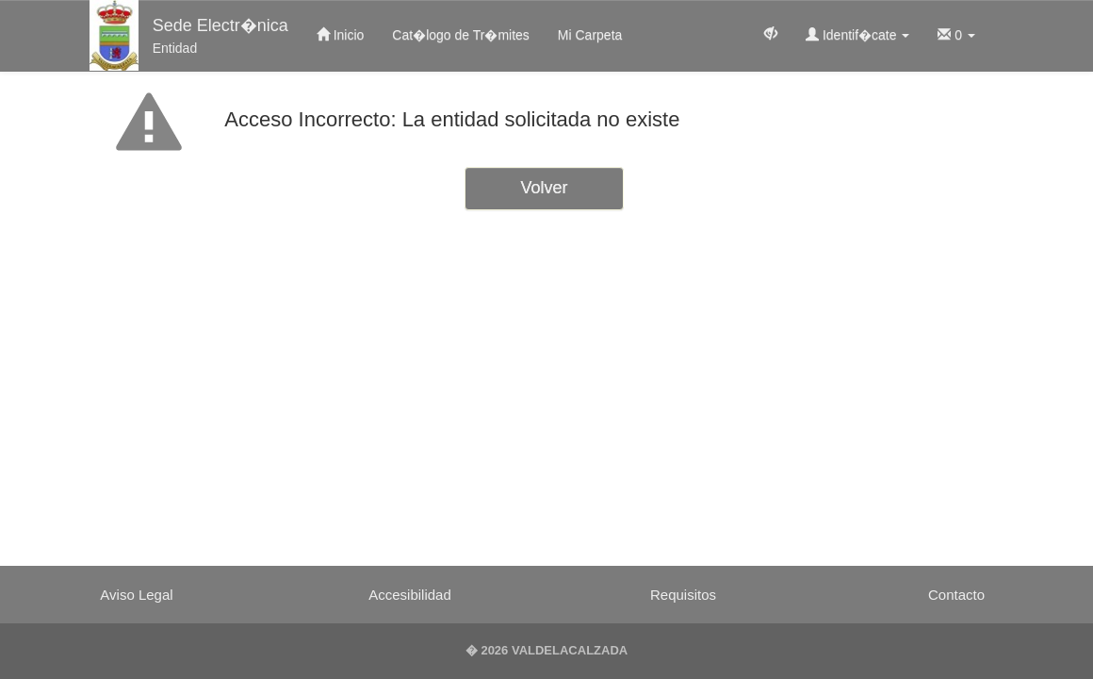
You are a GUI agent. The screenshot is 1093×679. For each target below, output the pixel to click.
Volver (543, 187)
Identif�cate (857, 34)
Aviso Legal (136, 595)
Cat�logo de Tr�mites (461, 34)
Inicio (341, 34)
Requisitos (683, 595)
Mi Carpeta (590, 34)
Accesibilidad (409, 595)
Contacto (956, 595)
